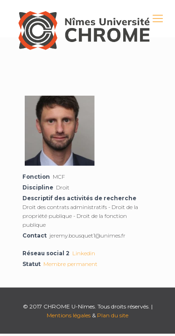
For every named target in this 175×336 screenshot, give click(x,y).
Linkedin (83, 253)
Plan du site (112, 315)
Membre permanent (70, 264)
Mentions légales (69, 315)
